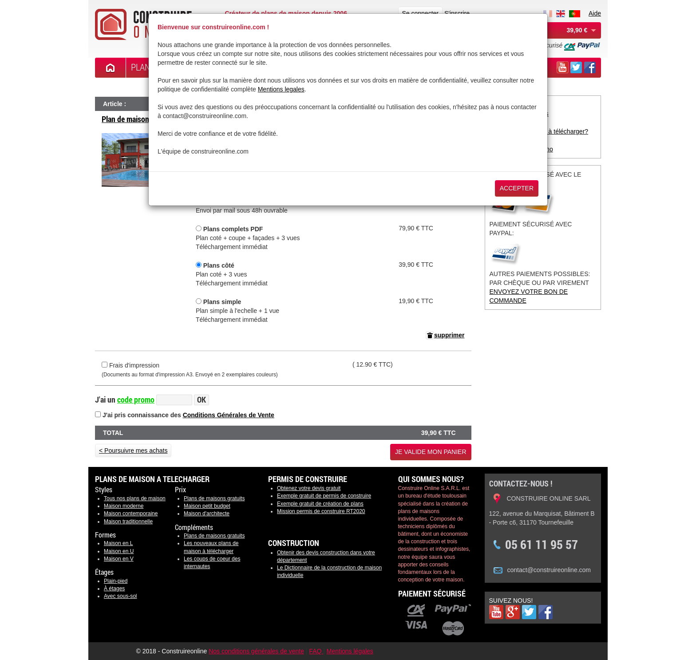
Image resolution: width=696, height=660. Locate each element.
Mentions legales (281, 89)
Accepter (517, 188)
